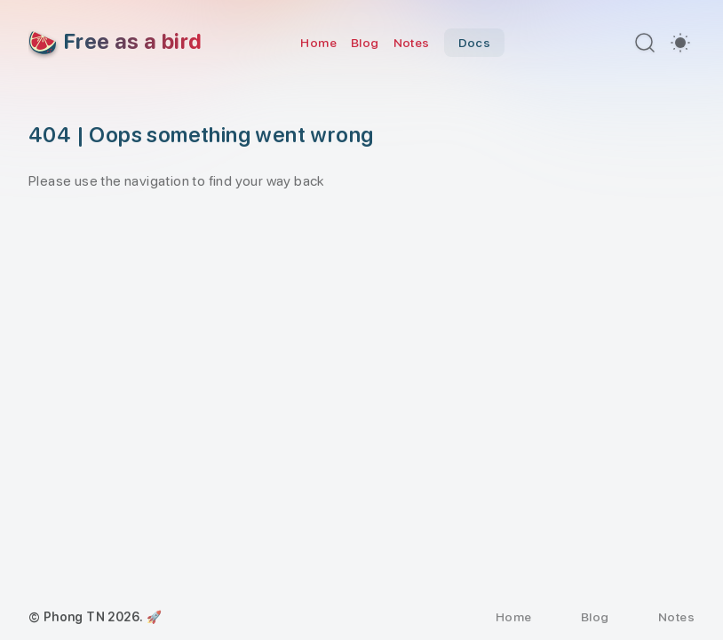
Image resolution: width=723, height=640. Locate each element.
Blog (365, 43)
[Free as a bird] (115, 42)
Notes (411, 43)
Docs (474, 43)
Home (318, 43)
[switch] (680, 42)
